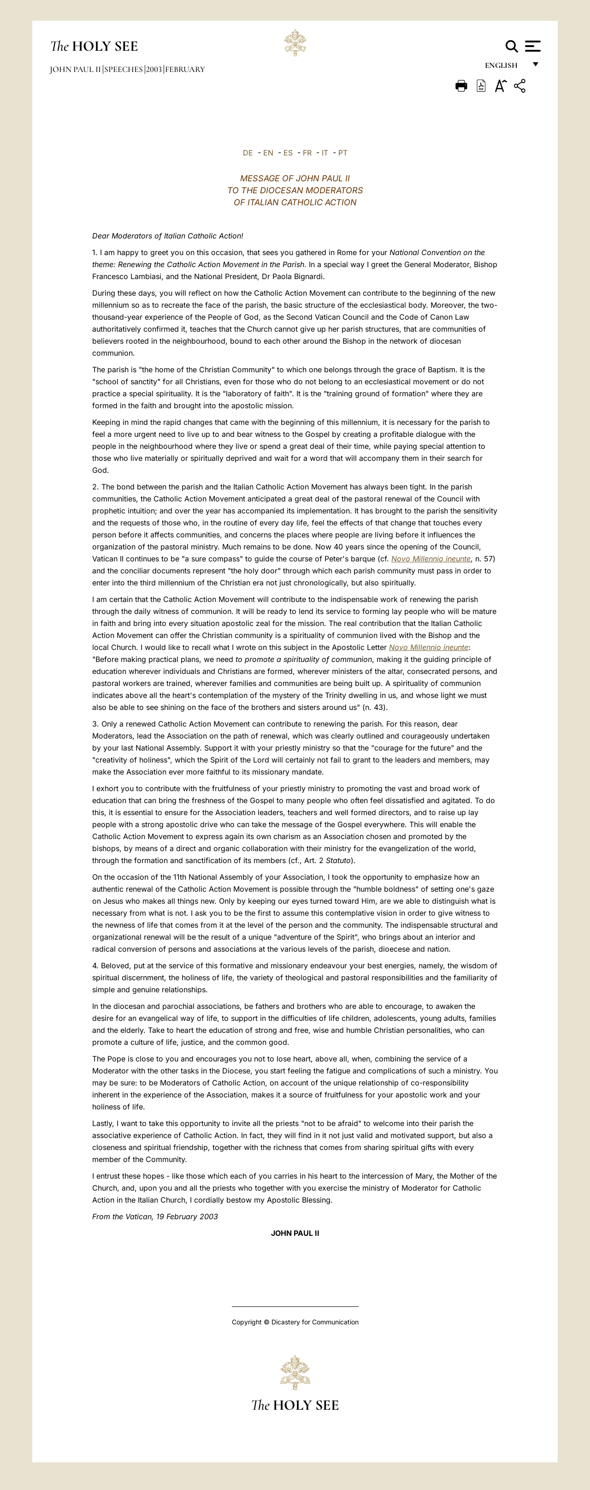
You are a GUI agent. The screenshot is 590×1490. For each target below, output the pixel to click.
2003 (155, 69)
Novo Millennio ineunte (431, 558)
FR (307, 152)
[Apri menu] (532, 46)
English (505, 68)
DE (248, 152)
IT (325, 152)
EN (268, 152)
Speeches (124, 69)
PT (343, 152)
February (185, 69)
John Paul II (76, 69)
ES (288, 152)
